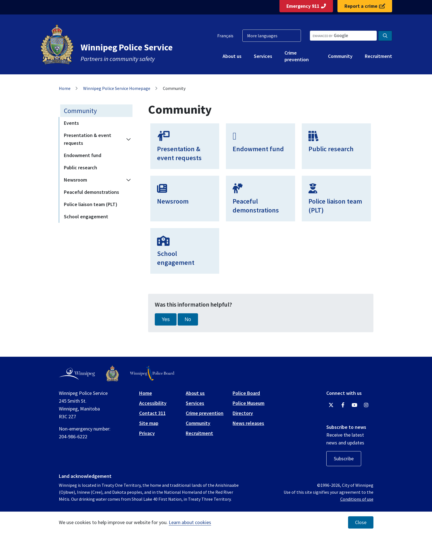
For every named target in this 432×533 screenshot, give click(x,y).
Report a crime (364, 6)
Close (360, 522)
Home (65, 88)
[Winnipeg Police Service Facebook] (342, 405)
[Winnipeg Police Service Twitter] (331, 405)
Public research (80, 167)
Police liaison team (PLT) (90, 204)
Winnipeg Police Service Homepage (116, 88)
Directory (243, 413)
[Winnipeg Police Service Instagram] (366, 405)
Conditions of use (356, 499)
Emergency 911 (306, 6)
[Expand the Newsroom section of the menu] (128, 179)
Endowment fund (82, 155)
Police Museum (248, 403)
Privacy (147, 433)
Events (71, 123)
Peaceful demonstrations (91, 192)
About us (232, 56)
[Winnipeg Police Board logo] (152, 374)
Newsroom (75, 180)
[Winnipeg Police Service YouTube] (354, 405)
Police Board (246, 393)
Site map (148, 423)
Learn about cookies (190, 522)
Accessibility (152, 403)
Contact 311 (152, 413)
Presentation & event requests (87, 139)
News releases (248, 423)
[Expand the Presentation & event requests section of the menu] (128, 139)
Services (263, 56)
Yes (166, 319)
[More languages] (271, 36)
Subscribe (344, 458)
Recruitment (378, 56)
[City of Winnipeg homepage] (77, 374)
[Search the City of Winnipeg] (343, 36)
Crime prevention (296, 56)
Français (225, 35)
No (188, 319)
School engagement (86, 216)
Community (340, 56)
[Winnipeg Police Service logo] (112, 374)
